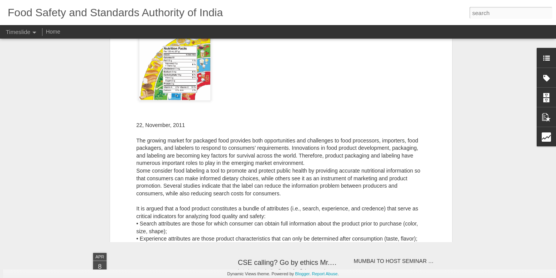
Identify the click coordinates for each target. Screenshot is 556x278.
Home (53, 32)
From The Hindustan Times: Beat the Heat (197, 179)
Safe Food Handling (268, 198)
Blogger (302, 273)
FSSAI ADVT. (370, 205)
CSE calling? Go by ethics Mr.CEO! (292, 262)
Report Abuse (325, 273)
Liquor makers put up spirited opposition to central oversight (425, 178)
